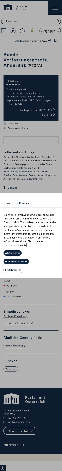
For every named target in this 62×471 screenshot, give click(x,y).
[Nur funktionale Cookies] (16, 261)
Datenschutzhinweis (15, 245)
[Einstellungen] (13, 270)
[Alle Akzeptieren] (13, 253)
